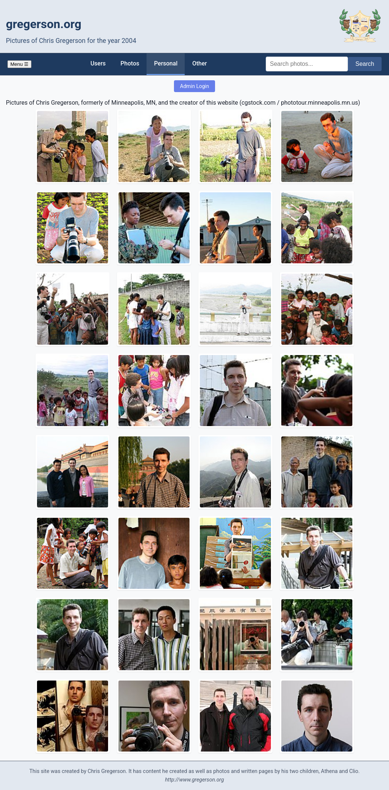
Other (199, 63)
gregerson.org (43, 24)
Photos (130, 63)
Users (97, 63)
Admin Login (194, 86)
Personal (165, 63)
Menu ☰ (19, 64)
